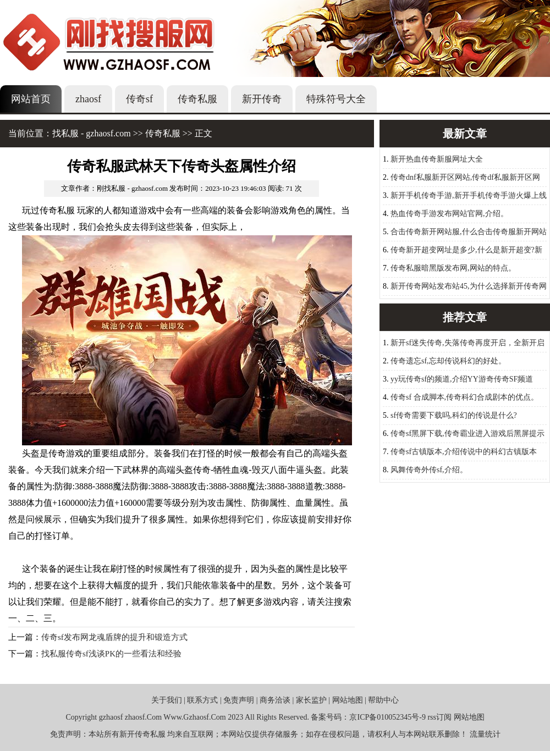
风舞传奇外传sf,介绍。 (429, 470)
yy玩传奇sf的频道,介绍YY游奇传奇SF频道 (462, 379)
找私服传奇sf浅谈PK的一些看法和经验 (111, 653)
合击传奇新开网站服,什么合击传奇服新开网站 (469, 232)
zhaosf (88, 98)
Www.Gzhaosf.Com (194, 717)
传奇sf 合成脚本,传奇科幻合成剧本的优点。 (464, 397)
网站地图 (347, 700)
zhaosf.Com (143, 717)
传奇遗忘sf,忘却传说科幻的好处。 (448, 361)
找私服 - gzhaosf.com (91, 133)
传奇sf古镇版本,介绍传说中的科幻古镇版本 (464, 452)
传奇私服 (197, 98)
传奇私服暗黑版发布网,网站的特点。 (453, 268)
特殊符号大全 (336, 98)
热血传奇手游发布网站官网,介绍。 (449, 213)
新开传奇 (262, 98)
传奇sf (139, 98)
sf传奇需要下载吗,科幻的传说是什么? (454, 415)
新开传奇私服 (142, 734)
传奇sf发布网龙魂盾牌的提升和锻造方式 (114, 637)
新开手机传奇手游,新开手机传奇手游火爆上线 (469, 195)
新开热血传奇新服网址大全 (437, 159)
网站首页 (31, 98)
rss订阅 (439, 717)
